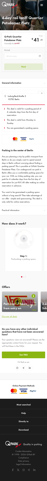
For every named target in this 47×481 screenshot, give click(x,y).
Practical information (23, 210)
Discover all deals (9, 316)
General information (23, 83)
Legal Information (23, 464)
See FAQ (23, 354)
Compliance (23, 457)
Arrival (7, 50)
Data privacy (23, 460)
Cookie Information (23, 451)
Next (23, 66)
